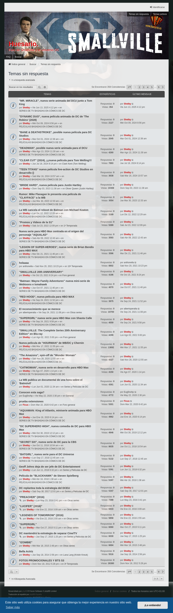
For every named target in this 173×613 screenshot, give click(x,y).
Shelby (26, 107)
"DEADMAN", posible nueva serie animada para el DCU (53, 148)
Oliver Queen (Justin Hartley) (80, 188)
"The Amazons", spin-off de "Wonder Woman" (47, 355)
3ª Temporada (71, 564)
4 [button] (147, 87)
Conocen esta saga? (31, 392)
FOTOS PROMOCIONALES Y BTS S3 (41, 560)
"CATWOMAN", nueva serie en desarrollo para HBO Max (54, 367)
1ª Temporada (70, 225)
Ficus (25, 405)
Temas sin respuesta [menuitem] (139, 14)
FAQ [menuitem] (8, 57)
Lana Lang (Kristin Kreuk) (75, 555)
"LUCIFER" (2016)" (30, 506)
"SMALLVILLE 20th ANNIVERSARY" (41, 271)
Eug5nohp (28, 396)
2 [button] (139, 87)
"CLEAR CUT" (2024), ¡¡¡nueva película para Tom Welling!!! (55, 160)
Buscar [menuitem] (18, 57)
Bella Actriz (26, 551)
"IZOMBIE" (25, 542)
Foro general (68, 275)
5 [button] (151, 87)
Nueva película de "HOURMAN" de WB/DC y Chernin (51, 342)
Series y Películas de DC (76, 386)
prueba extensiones (31, 401)
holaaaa (24, 262)
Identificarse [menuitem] (157, 7)
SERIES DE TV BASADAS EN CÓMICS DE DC (42, 111)
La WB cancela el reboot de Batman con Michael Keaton (53, 209)
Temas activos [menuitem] (160, 14)
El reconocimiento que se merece (40, 309)
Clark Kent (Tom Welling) (74, 163)
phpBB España (36, 594)
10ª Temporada (75, 266)
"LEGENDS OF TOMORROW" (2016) (41, 515)
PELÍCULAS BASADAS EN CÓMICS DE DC (40, 126)
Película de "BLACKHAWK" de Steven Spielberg (49, 475)
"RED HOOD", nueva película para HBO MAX (46, 296)
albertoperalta (29, 312)
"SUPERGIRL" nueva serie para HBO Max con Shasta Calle (55, 318)
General (70, 396)
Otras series (76, 312)
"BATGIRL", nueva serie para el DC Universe (46, 454)
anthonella (28, 266)
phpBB (25, 591)
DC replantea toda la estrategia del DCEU (44, 488)
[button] (129, 87)
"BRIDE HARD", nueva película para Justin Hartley (50, 185)
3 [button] (143, 87)
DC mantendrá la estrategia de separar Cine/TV (48, 533)
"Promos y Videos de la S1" (36, 222)
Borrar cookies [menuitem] (120, 591)
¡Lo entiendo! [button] (152, 605)
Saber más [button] (13, 607)
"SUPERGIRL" (28, 524)
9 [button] (158, 87)
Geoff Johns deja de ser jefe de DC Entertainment (49, 466)
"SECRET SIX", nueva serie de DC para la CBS (47, 442)
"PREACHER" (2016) (31, 497)
